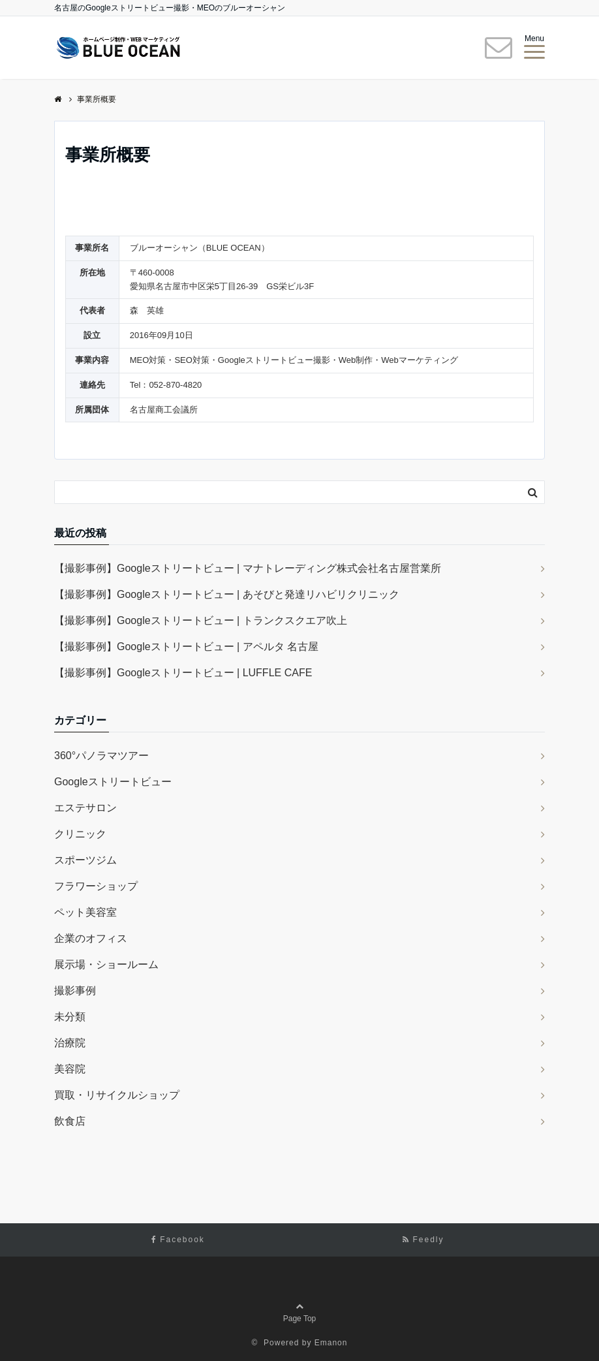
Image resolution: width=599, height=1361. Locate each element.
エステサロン (85, 807)
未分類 (69, 1016)
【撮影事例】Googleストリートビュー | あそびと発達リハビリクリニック (226, 594)
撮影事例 (75, 990)
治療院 (69, 1042)
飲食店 (69, 1121)
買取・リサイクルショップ (116, 1095)
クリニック (80, 833)
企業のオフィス (90, 938)
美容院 (69, 1068)
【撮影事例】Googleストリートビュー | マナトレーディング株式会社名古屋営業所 (247, 568)
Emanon (331, 1342)
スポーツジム (85, 860)
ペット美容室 (85, 912)
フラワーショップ (96, 886)
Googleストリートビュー (113, 781)
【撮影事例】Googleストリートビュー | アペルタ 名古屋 (186, 646)
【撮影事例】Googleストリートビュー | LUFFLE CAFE (183, 672)
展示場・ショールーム (106, 964)
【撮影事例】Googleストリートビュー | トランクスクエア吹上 (200, 620)
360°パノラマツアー (101, 755)
